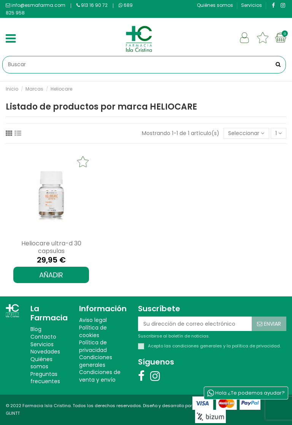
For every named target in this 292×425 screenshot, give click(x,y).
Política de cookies (93, 331)
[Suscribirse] (269, 324)
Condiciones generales (95, 361)
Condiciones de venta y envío (100, 376)
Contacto (43, 337)
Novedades (45, 351)
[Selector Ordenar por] (246, 133)
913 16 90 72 (92, 5)
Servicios (251, 5)
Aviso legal (93, 320)
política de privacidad (256, 346)
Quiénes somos (215, 5)
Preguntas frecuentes (45, 378)
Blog (35, 329)
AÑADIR (51, 275)
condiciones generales (197, 346)
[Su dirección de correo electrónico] (195, 324)
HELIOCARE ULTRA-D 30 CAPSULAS (51, 247)
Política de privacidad (93, 346)
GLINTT (13, 413)
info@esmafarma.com (35, 5)
